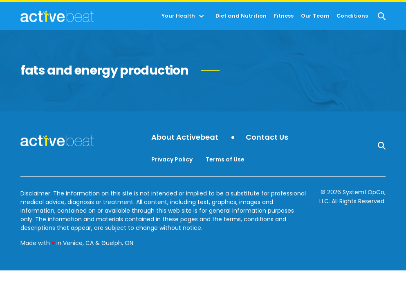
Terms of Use (225, 159)
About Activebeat (184, 137)
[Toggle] (201, 16)
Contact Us (267, 137)
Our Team (315, 16)
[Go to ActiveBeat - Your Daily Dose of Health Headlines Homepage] (57, 16)
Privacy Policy (172, 159)
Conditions (352, 16)
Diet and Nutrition (241, 16)
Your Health (178, 16)
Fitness (284, 16)
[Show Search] (382, 16)
